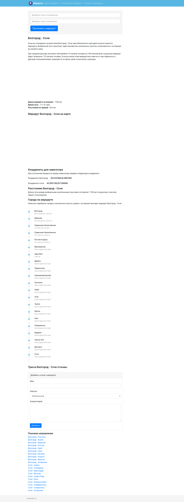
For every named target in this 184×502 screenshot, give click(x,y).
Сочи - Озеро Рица (36, 476)
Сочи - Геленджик (36, 468)
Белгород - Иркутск (36, 459)
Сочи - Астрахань (35, 490)
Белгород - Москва (36, 454)
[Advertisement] (75, 80)
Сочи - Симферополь (37, 485)
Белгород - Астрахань (37, 462)
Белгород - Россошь (37, 437)
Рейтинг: (33, 391)
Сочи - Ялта (33, 479)
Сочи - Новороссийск (37, 482)
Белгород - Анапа (35, 440)
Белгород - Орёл (35, 448)
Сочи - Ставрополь (36, 488)
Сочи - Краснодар (35, 471)
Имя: (32, 381)
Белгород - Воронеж (37, 442)
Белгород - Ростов (36, 445)
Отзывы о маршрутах (93, 3)
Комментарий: (36, 401)
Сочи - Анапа (33, 465)
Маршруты (38, 3)
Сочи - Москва (34, 473)
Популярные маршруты (71, 3)
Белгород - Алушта (36, 457)
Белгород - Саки (35, 451)
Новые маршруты (52, 3)
